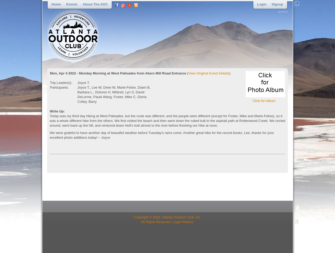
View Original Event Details (208, 73)
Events (71, 4)
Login (261, 4)
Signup (277, 4)
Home (56, 4)
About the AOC (95, 4)
